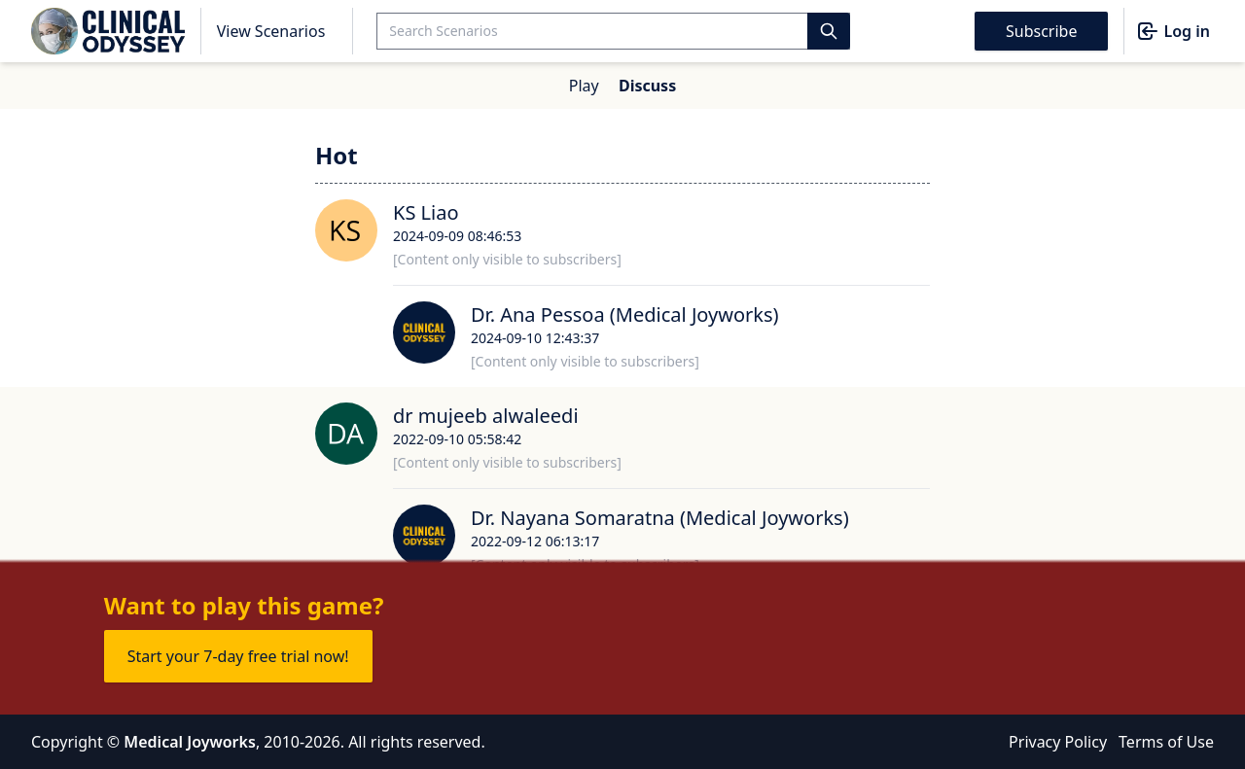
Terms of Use (1166, 741)
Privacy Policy (1058, 741)
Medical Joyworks (190, 741)
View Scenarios (271, 31)
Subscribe (1041, 31)
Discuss (647, 85)
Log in (1173, 31)
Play (584, 85)
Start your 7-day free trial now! (238, 656)
